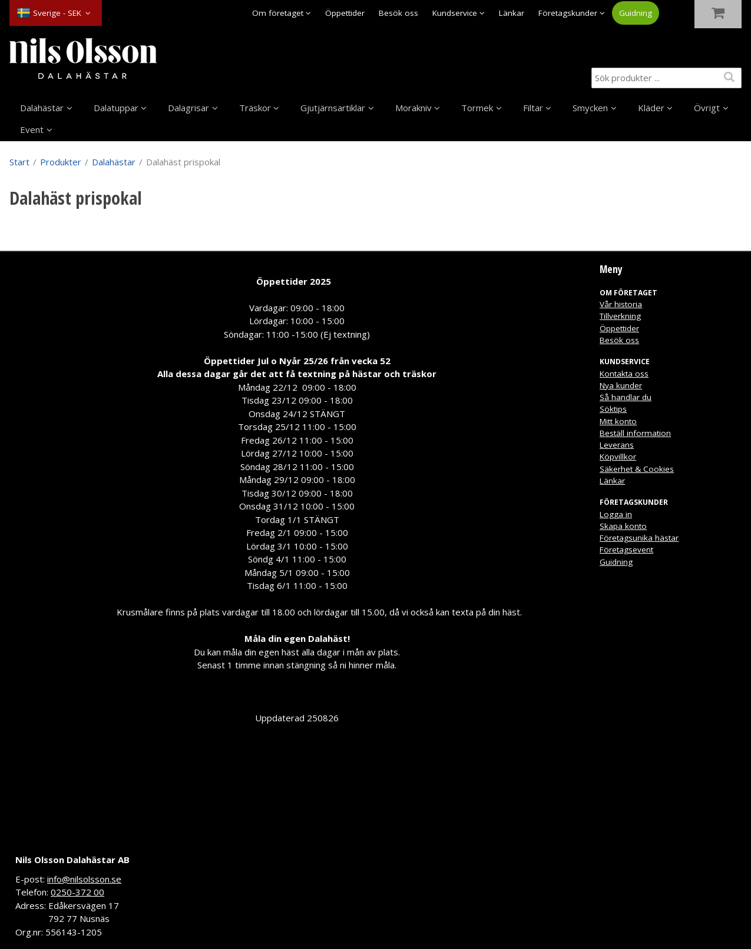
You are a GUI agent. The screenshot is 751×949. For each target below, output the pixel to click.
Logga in (616, 514)
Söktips (613, 409)
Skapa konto (623, 526)
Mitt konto (618, 421)
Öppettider (345, 13)
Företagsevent (626, 549)
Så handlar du (625, 397)
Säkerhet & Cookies (637, 469)
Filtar (533, 108)
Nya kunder (621, 385)
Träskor (255, 108)
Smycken (590, 108)
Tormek (477, 108)
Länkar (511, 13)
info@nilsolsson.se (84, 879)
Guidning (635, 13)
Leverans (617, 444)
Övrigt (707, 108)
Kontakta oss (624, 373)
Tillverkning (620, 316)
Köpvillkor (618, 456)
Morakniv (413, 108)
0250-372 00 (77, 892)
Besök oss (398, 13)
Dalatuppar (116, 108)
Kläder (651, 108)
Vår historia (621, 304)
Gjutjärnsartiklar (332, 108)
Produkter (60, 162)
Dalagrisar (188, 108)
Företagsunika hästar (639, 537)
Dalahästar (42, 108)
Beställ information (635, 433)
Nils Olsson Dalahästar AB (72, 859)
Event (32, 129)
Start (19, 162)
